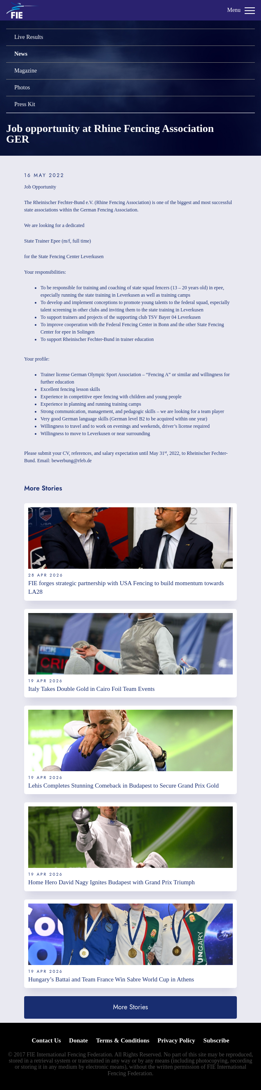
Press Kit (24, 104)
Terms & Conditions (122, 1040)
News (20, 54)
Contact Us (46, 1040)
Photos (22, 87)
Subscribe (216, 1040)
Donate (78, 1040)
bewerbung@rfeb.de (72, 460)
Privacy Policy (176, 1040)
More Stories (130, 1007)
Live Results (28, 37)
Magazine (25, 71)
